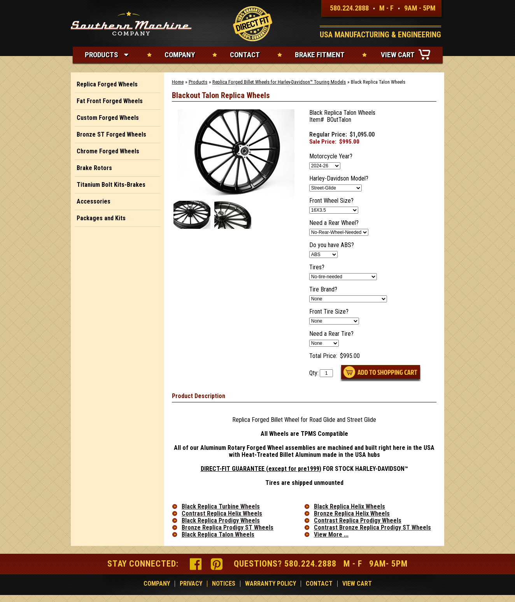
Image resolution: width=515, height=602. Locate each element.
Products (198, 82)
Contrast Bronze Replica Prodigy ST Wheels (372, 527)
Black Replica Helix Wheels (349, 506)
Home (178, 82)
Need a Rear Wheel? (334, 222)
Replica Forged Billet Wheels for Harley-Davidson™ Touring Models (279, 82)
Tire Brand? (323, 289)
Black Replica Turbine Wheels (221, 506)
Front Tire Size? (329, 311)
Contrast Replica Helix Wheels (222, 513)
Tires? (316, 267)
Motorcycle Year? (330, 156)
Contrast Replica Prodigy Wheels (357, 520)
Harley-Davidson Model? (338, 178)
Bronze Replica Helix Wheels (352, 513)
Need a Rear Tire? (331, 333)
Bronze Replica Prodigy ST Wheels (227, 527)
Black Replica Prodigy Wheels (221, 520)
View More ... (331, 534)
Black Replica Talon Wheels (218, 534)
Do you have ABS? (331, 245)
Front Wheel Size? (331, 200)
